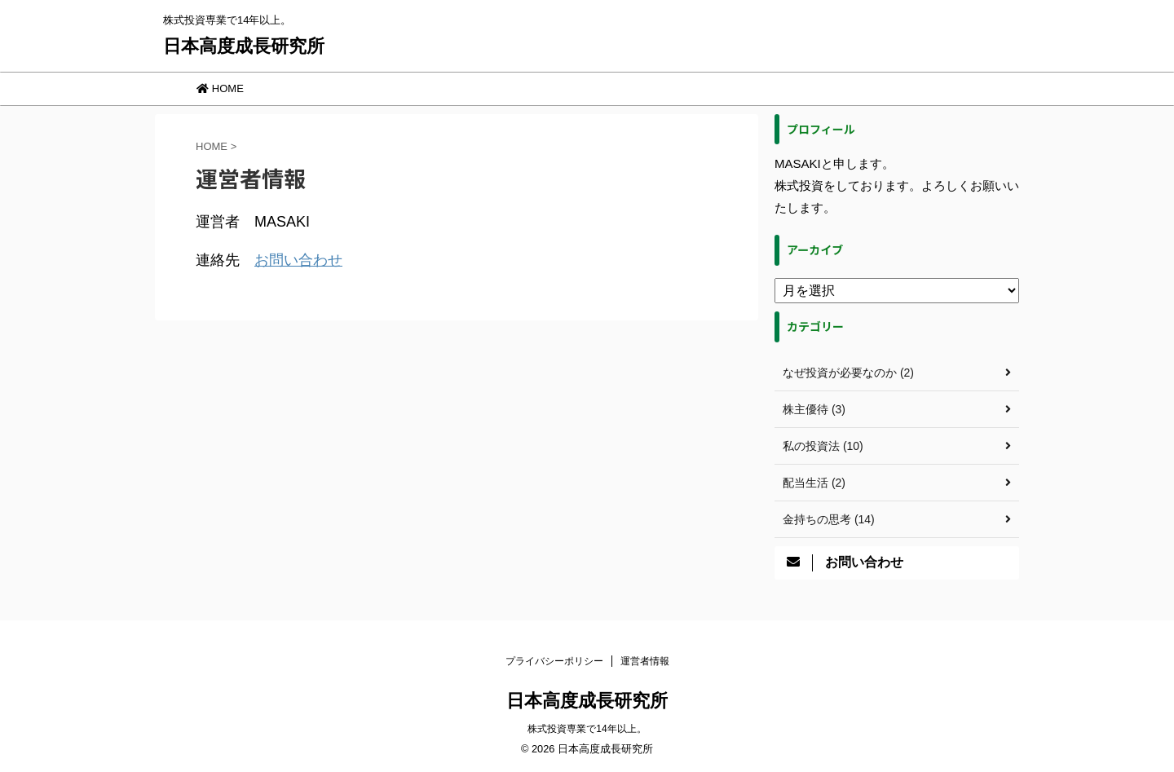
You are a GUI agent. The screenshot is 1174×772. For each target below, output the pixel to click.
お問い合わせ (298, 260)
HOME (220, 88)
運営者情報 (644, 661)
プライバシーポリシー (554, 661)
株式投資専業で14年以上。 (586, 729)
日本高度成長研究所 (243, 46)
